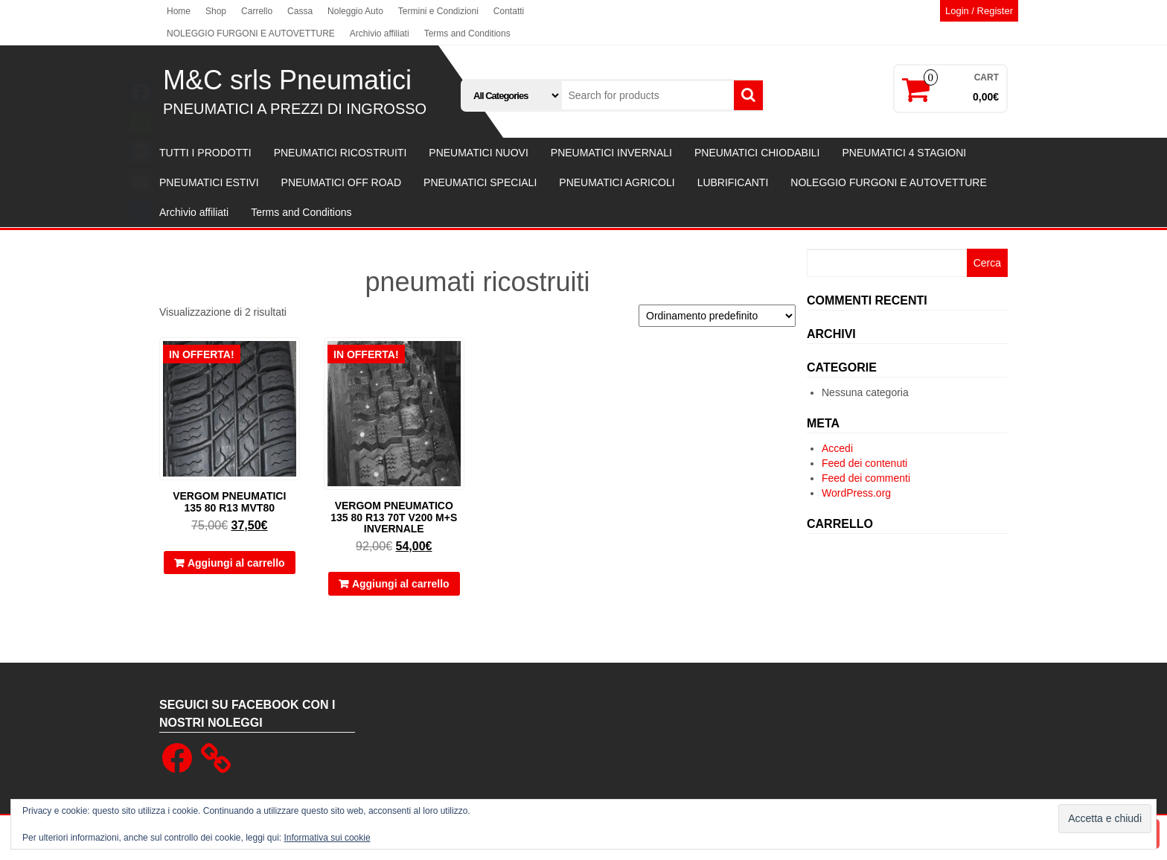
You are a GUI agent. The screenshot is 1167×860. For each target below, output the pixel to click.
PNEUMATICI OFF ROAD (341, 182)
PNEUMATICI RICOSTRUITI (340, 153)
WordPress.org (856, 493)
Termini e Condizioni (438, 11)
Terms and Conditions (467, 33)
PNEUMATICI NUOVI (478, 153)
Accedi (837, 448)
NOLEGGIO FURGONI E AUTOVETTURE (251, 33)
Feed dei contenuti (864, 463)
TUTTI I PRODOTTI (205, 153)
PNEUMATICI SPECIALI (480, 182)
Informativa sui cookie (327, 837)
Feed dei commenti (866, 478)
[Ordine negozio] (717, 316)
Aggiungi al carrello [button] (236, 563)
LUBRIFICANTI (733, 182)
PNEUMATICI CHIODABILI (757, 153)
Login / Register (979, 10)
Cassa (300, 11)
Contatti (508, 11)
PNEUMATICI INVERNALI (611, 153)
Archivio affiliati (379, 33)
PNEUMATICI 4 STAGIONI (904, 153)
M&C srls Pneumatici (287, 80)
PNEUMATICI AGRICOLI (616, 182)
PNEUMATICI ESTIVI (209, 182)
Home (179, 11)
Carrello (256, 11)
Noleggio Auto (355, 11)
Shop (215, 11)
